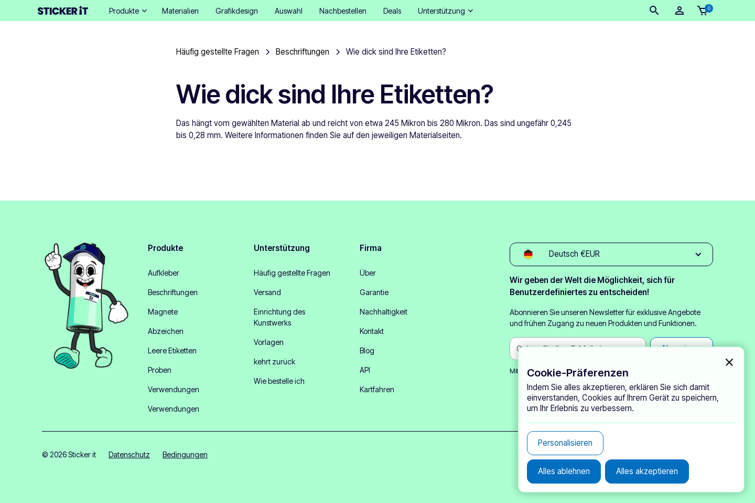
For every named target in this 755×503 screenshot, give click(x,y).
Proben (159, 369)
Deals (392, 10)
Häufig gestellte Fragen (292, 272)
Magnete (163, 311)
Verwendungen (173, 389)
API (365, 369)
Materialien (180, 10)
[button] (127, 10)
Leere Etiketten (172, 350)
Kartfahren (377, 389)
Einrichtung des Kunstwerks (279, 317)
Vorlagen (269, 342)
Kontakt (372, 331)
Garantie (374, 292)
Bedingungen (185, 454)
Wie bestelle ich (279, 380)
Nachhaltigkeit (383, 311)
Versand (267, 292)
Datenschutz (129, 454)
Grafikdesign (236, 10)
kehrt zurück (274, 361)
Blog (367, 350)
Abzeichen (166, 331)
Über (368, 272)
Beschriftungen (173, 292)
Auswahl (289, 10)
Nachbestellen (342, 10)
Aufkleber (163, 272)
